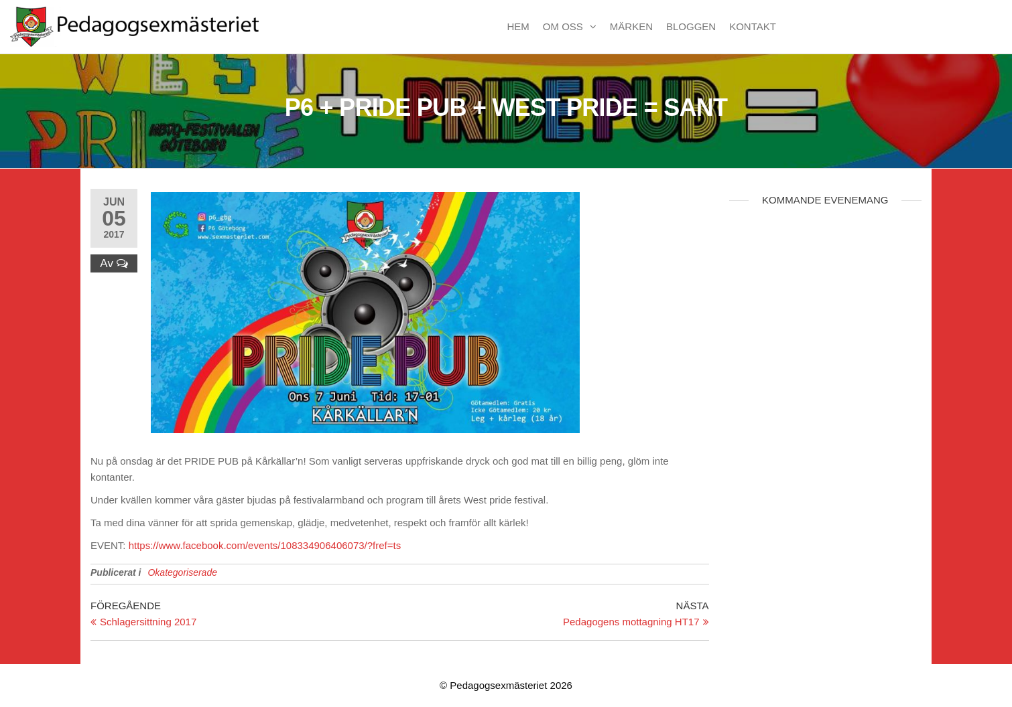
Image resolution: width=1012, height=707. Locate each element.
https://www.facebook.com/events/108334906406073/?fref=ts (265, 545)
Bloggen (691, 26)
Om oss (563, 26)
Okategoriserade (182, 572)
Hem (518, 26)
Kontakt (752, 26)
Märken (631, 26)
